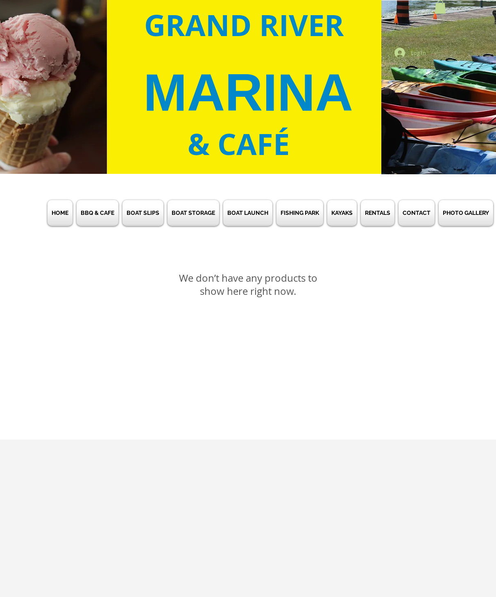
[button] (440, 7)
